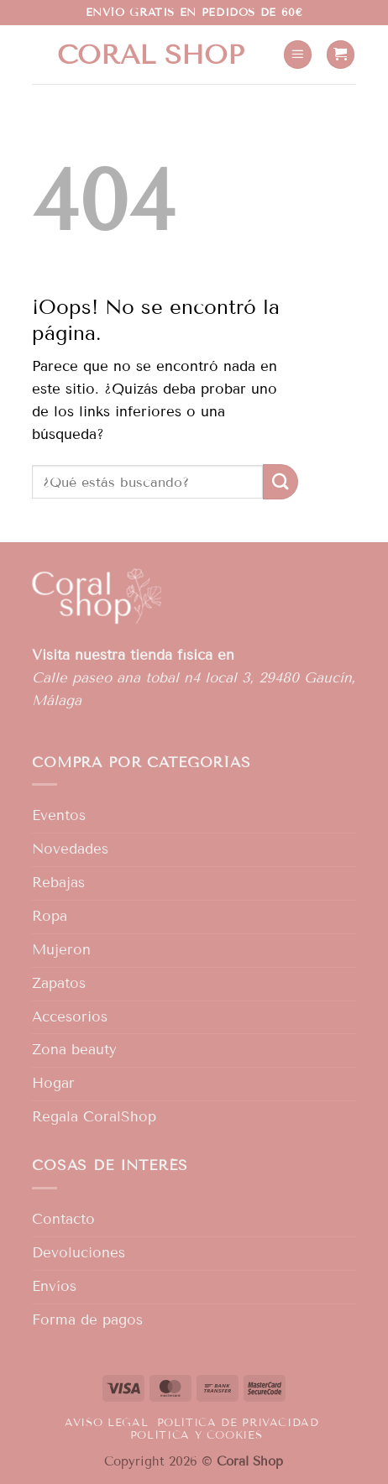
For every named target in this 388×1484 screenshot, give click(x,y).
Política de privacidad (238, 1422)
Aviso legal (106, 1422)
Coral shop (150, 54)
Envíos (54, 1286)
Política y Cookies (196, 1435)
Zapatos (59, 983)
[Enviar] (280, 481)
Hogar (53, 1083)
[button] (298, 54)
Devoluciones (78, 1253)
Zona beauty (74, 1049)
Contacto (63, 1219)
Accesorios (69, 1017)
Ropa (49, 916)
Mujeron (61, 950)
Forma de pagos (87, 1320)
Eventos (59, 815)
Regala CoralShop (94, 1117)
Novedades (70, 849)
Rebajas (58, 882)
